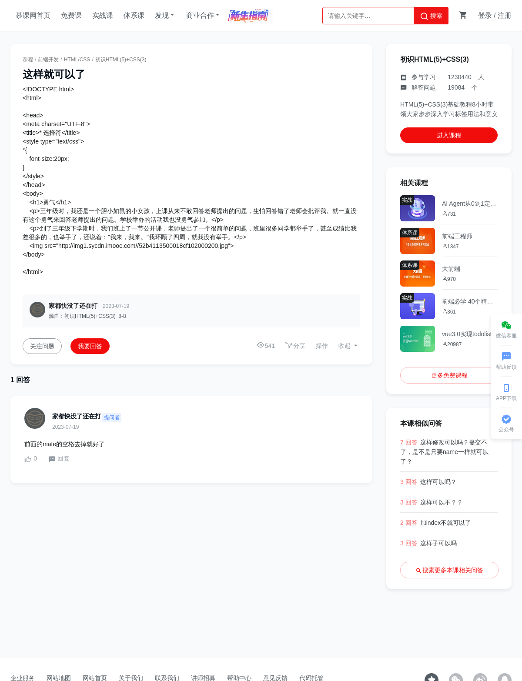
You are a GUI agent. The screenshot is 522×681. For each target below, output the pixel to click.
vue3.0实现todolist (467, 333)
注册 (505, 15)
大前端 (451, 268)
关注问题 (42, 346)
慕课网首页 (33, 15)
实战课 (102, 15)
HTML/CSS (77, 60)
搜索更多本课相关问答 (449, 570)
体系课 (134, 15)
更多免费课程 (449, 375)
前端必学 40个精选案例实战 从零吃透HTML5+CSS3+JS (470, 301)
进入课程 (449, 135)
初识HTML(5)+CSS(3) (121, 60)
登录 (485, 15)
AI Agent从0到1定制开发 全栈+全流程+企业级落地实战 (470, 203)
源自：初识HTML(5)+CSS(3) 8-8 (87, 316)
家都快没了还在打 (73, 305)
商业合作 (203, 15)
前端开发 (48, 60)
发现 (165, 15)
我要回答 (90, 346)
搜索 (431, 16)
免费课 (71, 15)
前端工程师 (457, 236)
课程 (28, 60)
